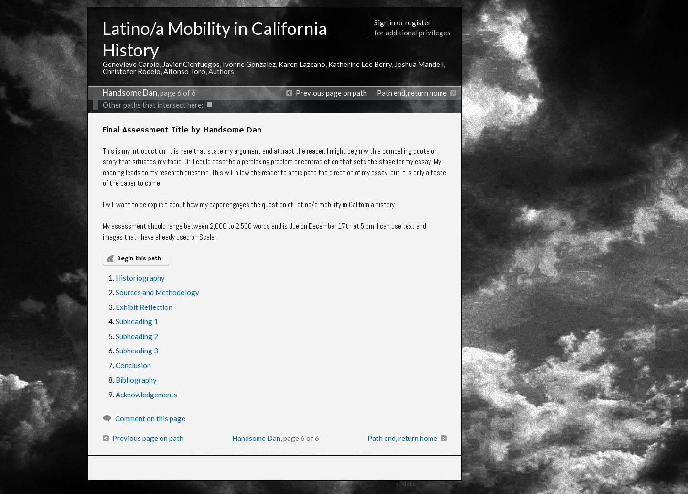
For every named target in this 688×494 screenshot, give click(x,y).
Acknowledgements (146, 394)
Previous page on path (331, 92)
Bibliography (136, 379)
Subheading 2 (137, 336)
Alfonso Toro (184, 71)
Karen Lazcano (302, 64)
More (408, 483)
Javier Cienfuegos (191, 64)
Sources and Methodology (157, 292)
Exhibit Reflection (144, 307)
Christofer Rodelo (132, 71)
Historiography (140, 278)
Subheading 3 (137, 350)
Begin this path (139, 258)
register (418, 22)
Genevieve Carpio (131, 64)
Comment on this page (150, 418)
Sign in (384, 22)
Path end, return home (412, 92)
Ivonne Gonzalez (249, 64)
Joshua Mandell (419, 64)
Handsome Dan (130, 93)
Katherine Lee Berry (360, 64)
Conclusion (133, 365)
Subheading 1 (137, 321)
